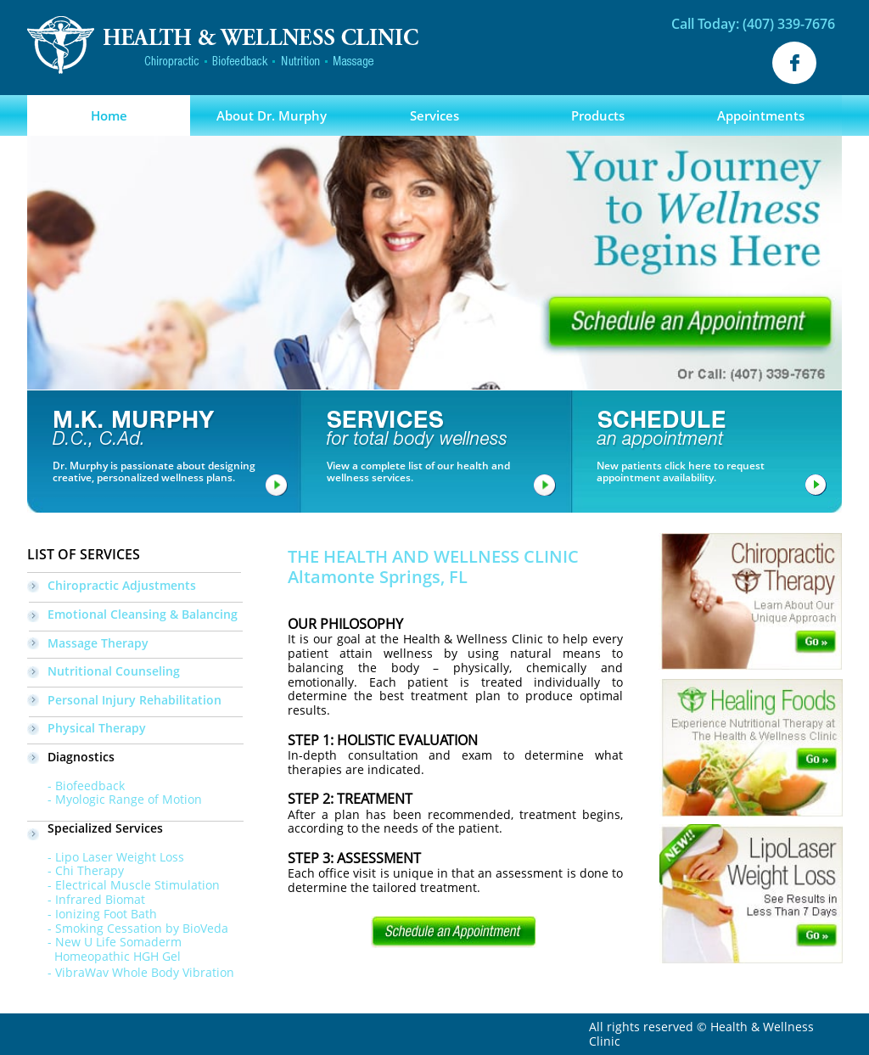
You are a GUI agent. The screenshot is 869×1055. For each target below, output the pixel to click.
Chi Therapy (89, 870)
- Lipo (53, 857)
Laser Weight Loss (131, 857)
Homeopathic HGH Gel (104, 956)
